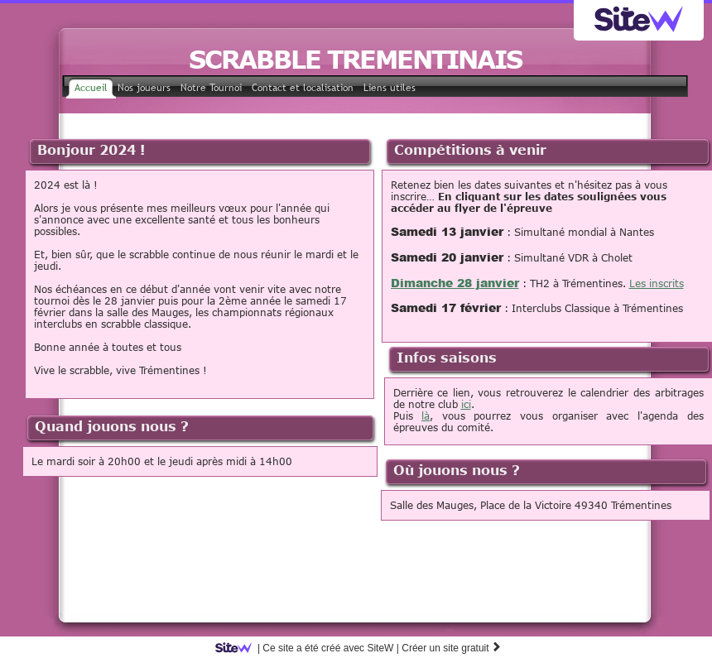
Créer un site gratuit (452, 648)
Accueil (91, 87)
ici (466, 404)
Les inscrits (656, 283)
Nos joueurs (144, 87)
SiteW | (310, 648)
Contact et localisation (303, 87)
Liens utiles (389, 87)
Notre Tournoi (211, 87)
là (425, 415)
